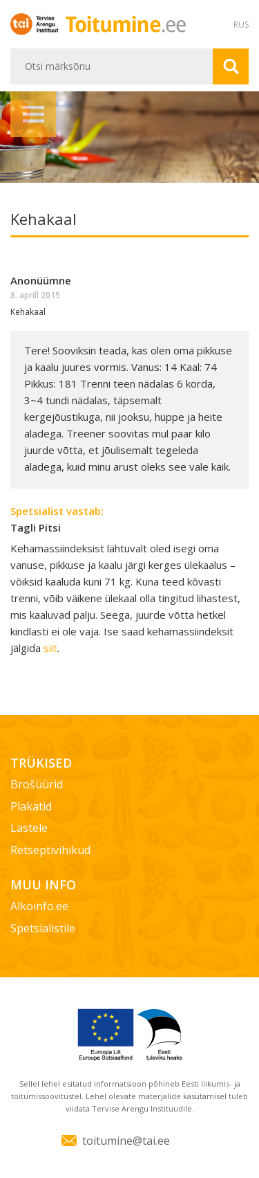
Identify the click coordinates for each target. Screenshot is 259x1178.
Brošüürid (36, 784)
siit (50, 648)
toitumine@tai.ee (126, 1140)
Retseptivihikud (50, 850)
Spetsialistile (42, 928)
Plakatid (31, 806)
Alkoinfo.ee (39, 906)
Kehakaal (28, 312)
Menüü (33, 114)
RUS (241, 24)
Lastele (29, 827)
